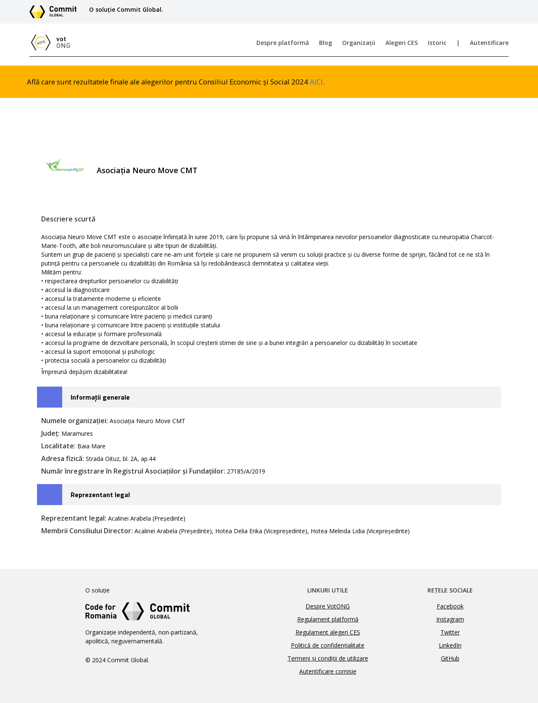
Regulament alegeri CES (327, 632)
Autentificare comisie (327, 671)
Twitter (450, 632)
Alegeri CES (401, 43)
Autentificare (489, 43)
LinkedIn (450, 645)
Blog (325, 43)
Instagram (450, 619)
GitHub (450, 658)
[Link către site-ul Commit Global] (55, 11)
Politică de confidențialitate (327, 645)
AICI (316, 82)
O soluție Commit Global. (126, 9)
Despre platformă (282, 43)
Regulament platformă (328, 619)
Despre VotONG (328, 606)
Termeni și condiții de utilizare (327, 658)
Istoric (437, 43)
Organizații (358, 43)
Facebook (450, 606)
